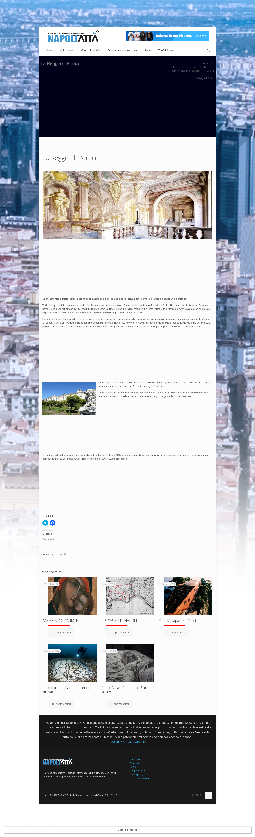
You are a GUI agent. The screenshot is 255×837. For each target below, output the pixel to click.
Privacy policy (136, 774)
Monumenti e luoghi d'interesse (184, 70)
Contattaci (135, 763)
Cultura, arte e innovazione (184, 67)
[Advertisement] (127, 112)
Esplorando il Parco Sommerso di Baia (68, 689)
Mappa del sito (137, 770)
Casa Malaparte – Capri (177, 620)
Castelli (210, 70)
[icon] (200, 795)
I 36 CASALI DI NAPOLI (119, 620)
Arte (206, 67)
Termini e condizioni (140, 778)
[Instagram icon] (196, 795)
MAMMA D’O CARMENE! (62, 620)
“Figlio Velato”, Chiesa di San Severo (124, 689)
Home (205, 63)
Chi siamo (135, 759)
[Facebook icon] (192, 795)
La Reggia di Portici (204, 78)
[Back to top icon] (208, 795)
